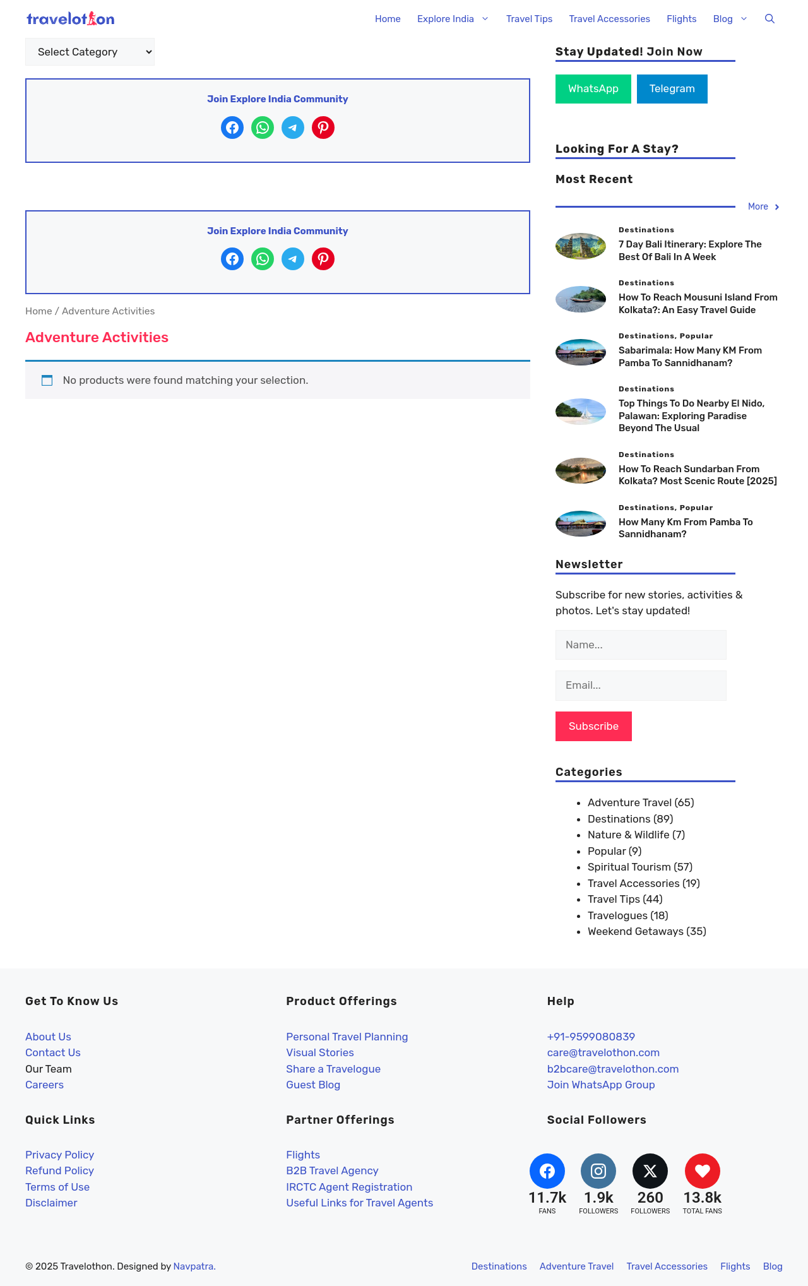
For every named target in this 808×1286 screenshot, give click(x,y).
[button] (770, 19)
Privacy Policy (59, 1154)
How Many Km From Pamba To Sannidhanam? (686, 528)
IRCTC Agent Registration (349, 1187)
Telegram (672, 88)
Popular (607, 851)
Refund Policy (59, 1170)
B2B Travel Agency (332, 1170)
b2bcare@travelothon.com (613, 1069)
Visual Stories (320, 1052)
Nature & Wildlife (629, 834)
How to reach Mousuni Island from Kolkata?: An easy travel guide (698, 304)
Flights (682, 19)
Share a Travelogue (333, 1069)
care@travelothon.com (603, 1052)
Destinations (619, 819)
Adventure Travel (630, 802)
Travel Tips (529, 19)
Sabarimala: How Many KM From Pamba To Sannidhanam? (690, 357)
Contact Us (53, 1052)
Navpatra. (195, 1266)
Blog (735, 19)
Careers (44, 1084)
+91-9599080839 (591, 1036)
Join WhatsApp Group (601, 1084)
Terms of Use (57, 1187)
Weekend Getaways (636, 931)
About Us (48, 1036)
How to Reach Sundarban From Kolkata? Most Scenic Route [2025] (698, 475)
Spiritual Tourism (629, 866)
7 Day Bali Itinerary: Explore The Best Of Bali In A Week (690, 251)
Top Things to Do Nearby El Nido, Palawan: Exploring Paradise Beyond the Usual (691, 416)
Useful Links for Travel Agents (359, 1202)
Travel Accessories (609, 19)
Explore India (457, 19)
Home (388, 19)
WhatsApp (593, 88)
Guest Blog (313, 1084)
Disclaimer (51, 1202)
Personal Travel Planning (347, 1036)
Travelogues (618, 915)
